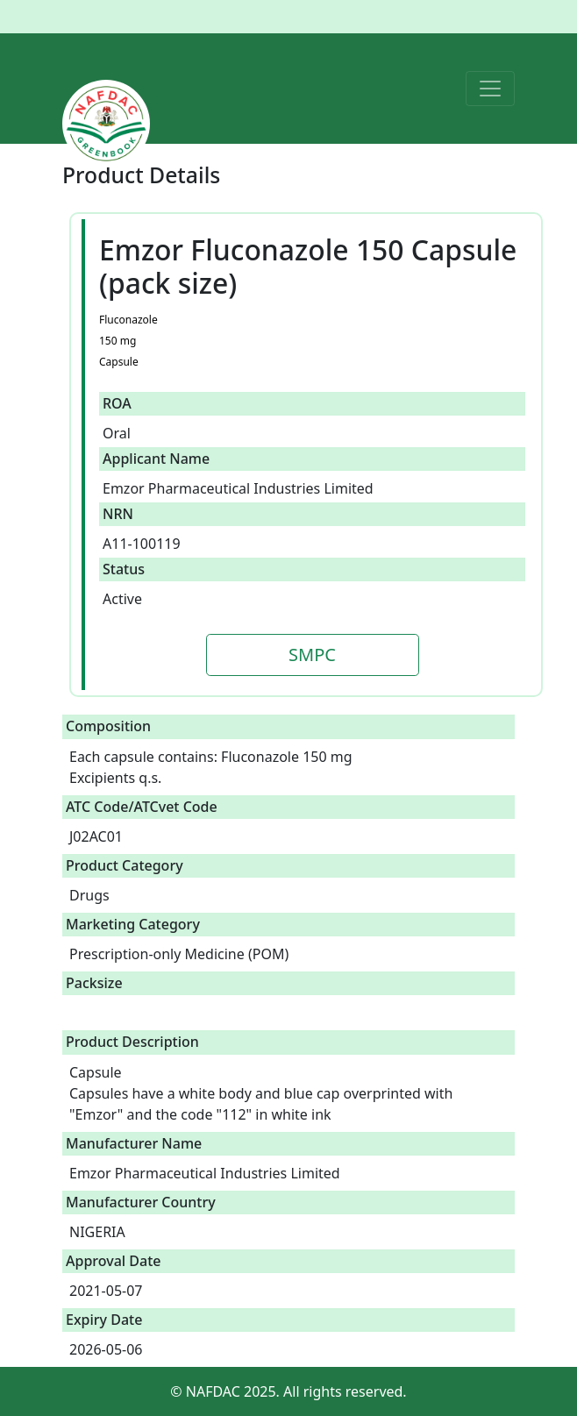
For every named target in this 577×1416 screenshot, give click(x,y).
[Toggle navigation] (490, 88)
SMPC (312, 654)
